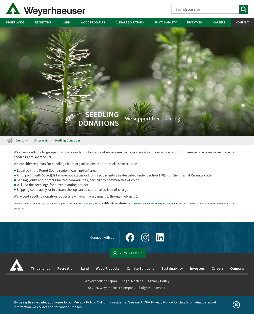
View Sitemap (130, 253)
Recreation (43, 22)
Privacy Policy (93, 203)
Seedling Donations (67, 140)
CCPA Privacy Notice (157, 302)
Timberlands (15, 22)
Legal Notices (132, 281)
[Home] (10, 140)
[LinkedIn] (160, 237)
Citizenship (41, 140)
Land (66, 22)
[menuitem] (15, 22)
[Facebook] (130, 237)
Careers (219, 22)
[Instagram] (145, 237)
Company (242, 22)
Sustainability (165, 22)
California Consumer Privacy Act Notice (153, 203)
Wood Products (93, 22)
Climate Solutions (130, 22)
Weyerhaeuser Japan (101, 281)
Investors (195, 22)
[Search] (209, 9)
